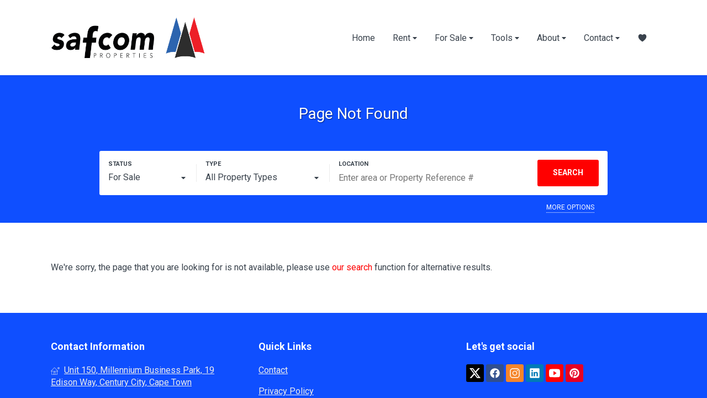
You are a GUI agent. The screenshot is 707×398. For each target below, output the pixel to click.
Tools (505, 37)
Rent (405, 37)
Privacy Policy (286, 391)
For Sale (454, 37)
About (551, 37)
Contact (602, 37)
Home (363, 38)
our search (352, 267)
